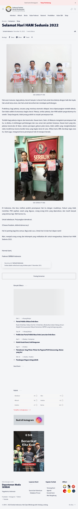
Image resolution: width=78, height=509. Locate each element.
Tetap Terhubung (46, 3)
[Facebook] (5, 497)
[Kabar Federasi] (34, 15)
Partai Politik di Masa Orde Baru (27, 321)
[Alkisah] (20, 15)
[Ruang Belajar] (27, 318)
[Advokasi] (13, 15)
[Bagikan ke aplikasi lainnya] (32, 37)
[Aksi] (52, 396)
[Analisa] (25, 347)
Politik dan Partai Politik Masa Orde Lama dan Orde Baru (35, 334)
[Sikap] (66, 15)
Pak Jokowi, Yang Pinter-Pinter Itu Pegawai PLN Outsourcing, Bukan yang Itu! (39, 351)
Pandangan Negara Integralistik (27, 360)
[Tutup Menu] (75, 3)
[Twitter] (19, 497)
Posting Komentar (39, 276)
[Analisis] (31, 357)
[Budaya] (25, 339)
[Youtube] (6, 499)
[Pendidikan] (51, 15)
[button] (71, 9)
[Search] (74, 9)
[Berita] (26, 15)
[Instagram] (12, 497)
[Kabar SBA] (60, 15)
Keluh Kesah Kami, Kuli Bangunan (28, 342)
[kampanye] (31, 339)
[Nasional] (43, 15)
